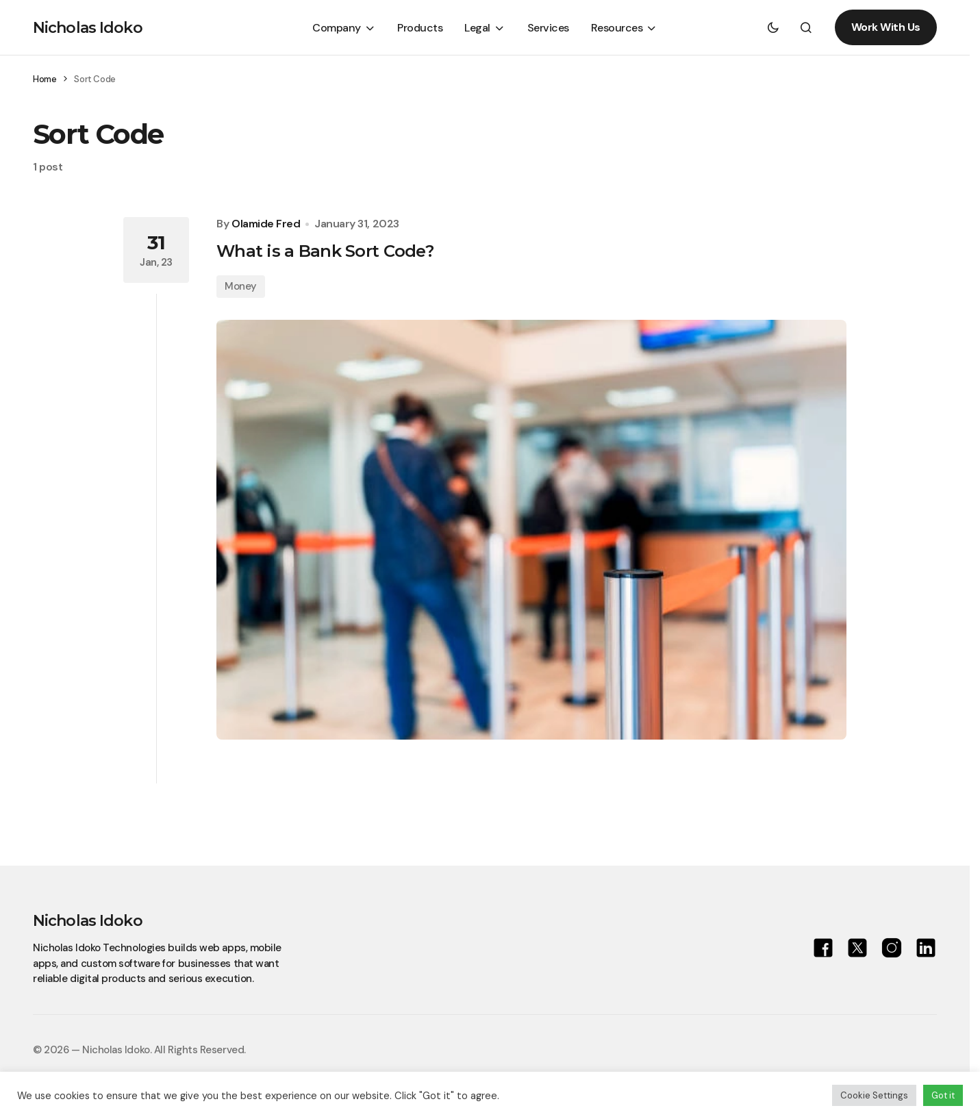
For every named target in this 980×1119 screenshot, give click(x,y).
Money (241, 286)
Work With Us (885, 27)
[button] (773, 27)
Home (44, 79)
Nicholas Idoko (87, 27)
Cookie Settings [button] (874, 1095)
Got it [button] (943, 1095)
